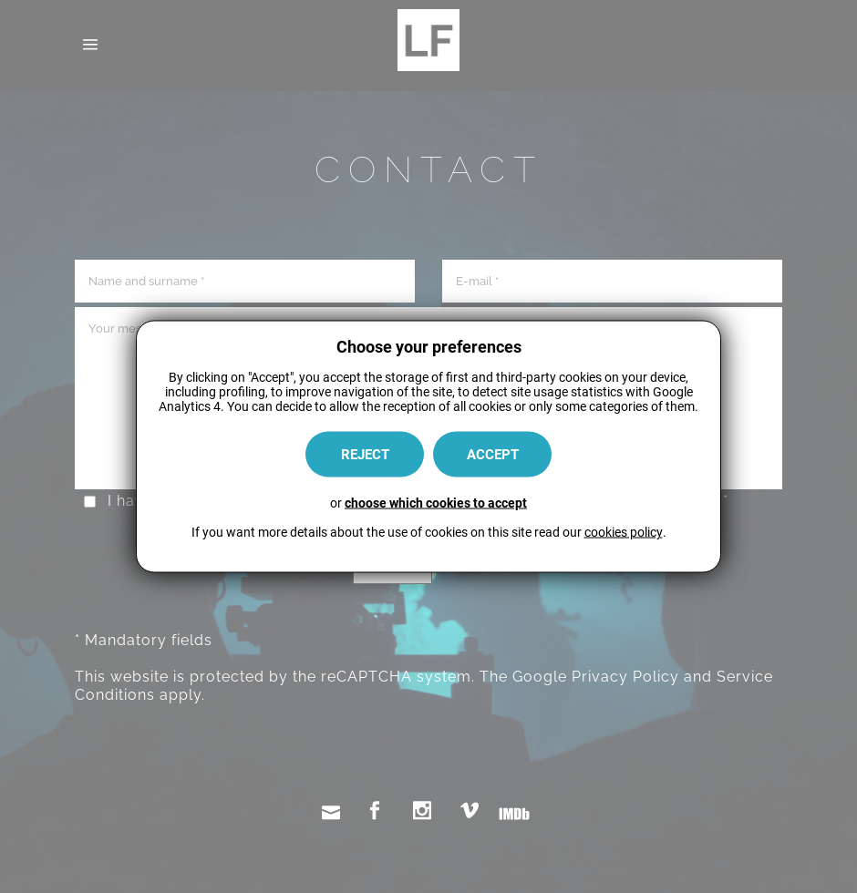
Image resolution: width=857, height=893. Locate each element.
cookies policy (623, 532)
